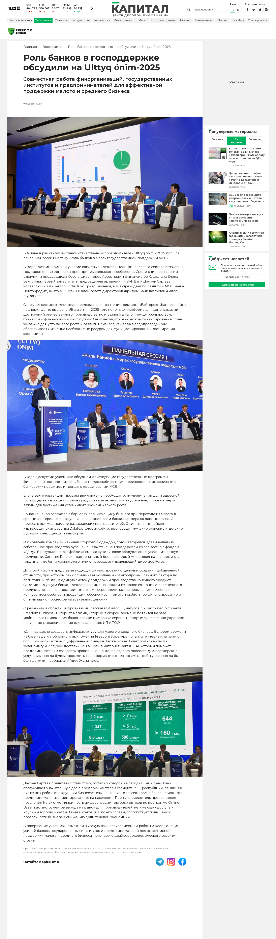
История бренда (163, 21)
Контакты (141, 912)
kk (238, 9)
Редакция (200, 912)
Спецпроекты (258, 21)
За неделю (236, 141)
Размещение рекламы (170, 912)
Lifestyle (238, 21)
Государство (80, 21)
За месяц (255, 139)
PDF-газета (67, 912)
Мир (141, 21)
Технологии (101, 21)
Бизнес (185, 21)
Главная (30, 47)
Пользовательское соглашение (105, 912)
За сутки (217, 139)
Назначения (203, 21)
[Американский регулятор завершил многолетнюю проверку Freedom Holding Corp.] (218, 240)
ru (232, 9)
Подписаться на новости (236, 285)
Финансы (61, 21)
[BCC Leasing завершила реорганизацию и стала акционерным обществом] (218, 201)
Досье (222, 21)
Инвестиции (123, 21)
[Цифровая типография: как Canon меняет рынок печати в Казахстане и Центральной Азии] (218, 180)
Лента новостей (20, 21)
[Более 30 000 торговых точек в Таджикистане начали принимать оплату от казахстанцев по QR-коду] (218, 157)
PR (231, 206)
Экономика (43, 21)
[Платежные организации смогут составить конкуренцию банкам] (218, 220)
